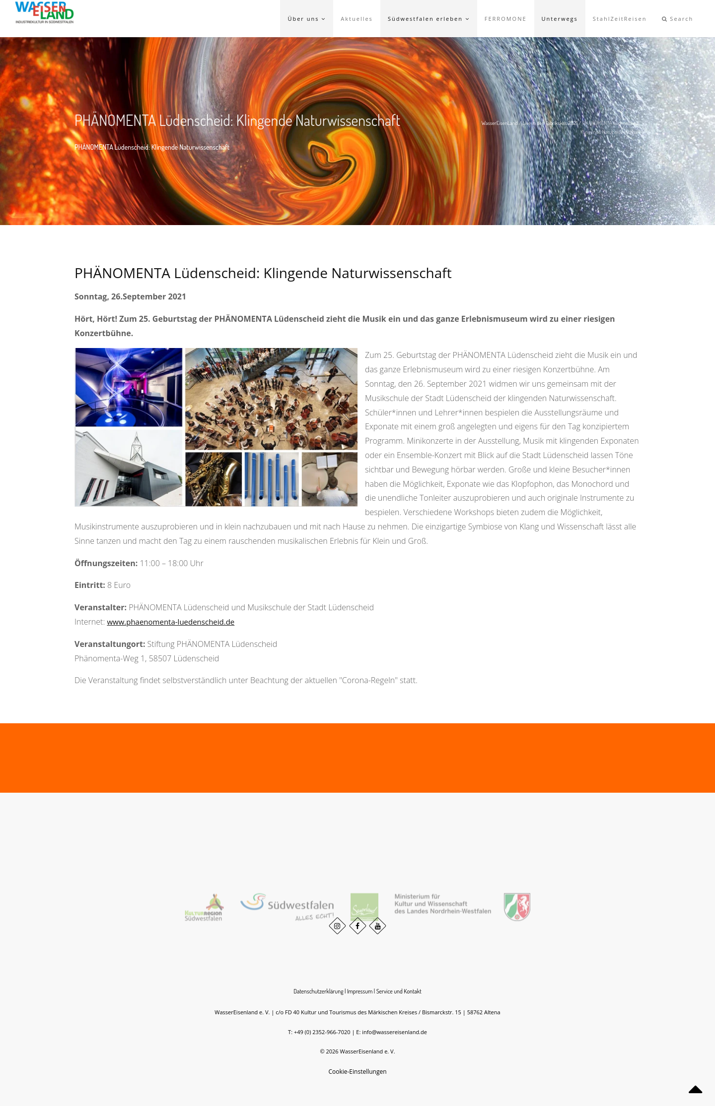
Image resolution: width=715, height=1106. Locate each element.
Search (678, 18)
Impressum (360, 991)
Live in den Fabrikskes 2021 (549, 122)
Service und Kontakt (399, 991)
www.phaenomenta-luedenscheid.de (170, 622)
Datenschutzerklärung (318, 991)
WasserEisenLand (500, 122)
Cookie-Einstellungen (357, 1071)
